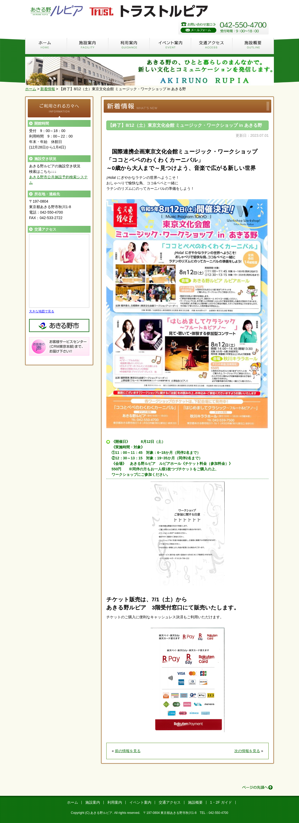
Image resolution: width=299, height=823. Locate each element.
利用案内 (129, 45)
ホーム (46, 45)
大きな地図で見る (41, 311)
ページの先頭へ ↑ (257, 787)
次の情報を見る (247, 751)
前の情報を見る (128, 751)
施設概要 (253, 45)
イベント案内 (170, 45)
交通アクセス (211, 45)
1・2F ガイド (221, 802)
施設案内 (87, 45)
